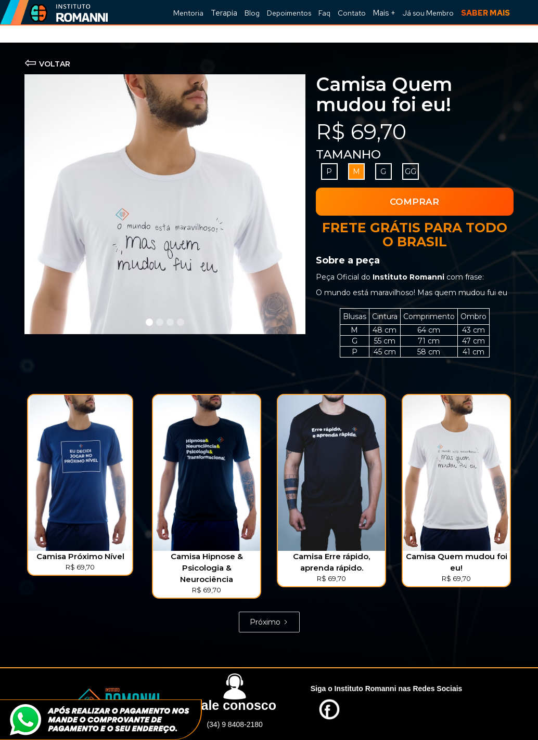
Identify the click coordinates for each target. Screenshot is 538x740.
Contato (352, 13)
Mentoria (188, 13)
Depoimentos (289, 13)
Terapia (224, 13)
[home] (66, 12)
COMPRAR (414, 201)
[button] (384, 12)
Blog (252, 13)
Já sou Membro (428, 13)
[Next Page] (269, 622)
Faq (324, 13)
